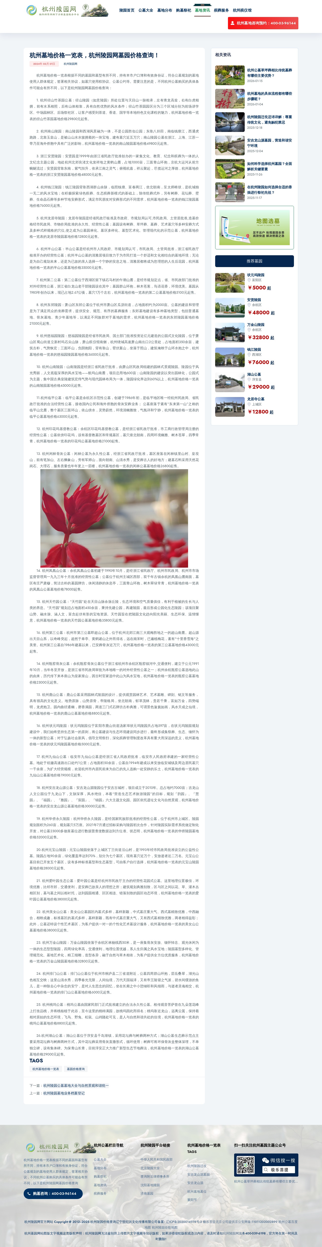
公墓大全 (145, 10)
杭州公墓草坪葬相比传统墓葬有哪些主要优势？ (264, 1181)
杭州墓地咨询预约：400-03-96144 (263, 23)
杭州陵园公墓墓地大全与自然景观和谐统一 (76, 1085)
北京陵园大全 (150, 1168)
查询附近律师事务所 (155, 1176)
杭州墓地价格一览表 (45, 1069)
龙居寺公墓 (255, 399)
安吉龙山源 (195, 1183)
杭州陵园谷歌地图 (164, 1227)
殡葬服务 (221, 10)
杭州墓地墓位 (197, 1191)
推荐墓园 (254, 261)
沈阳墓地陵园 (150, 1185)
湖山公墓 (254, 374)
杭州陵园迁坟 (197, 1166)
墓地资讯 (202, 10)
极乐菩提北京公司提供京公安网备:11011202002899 (240, 1221)
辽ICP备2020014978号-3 (184, 1221)
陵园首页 (126, 10)
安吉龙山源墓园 (198, 1174)
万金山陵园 (255, 324)
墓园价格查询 (76, 1069)
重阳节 (192, 1200)
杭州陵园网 (70, 64)
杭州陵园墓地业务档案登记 (64, 1093)
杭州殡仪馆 (242, 10)
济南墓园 (147, 1193)
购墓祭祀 (183, 10)
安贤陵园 (254, 299)
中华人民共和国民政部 (157, 1159)
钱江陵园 (254, 349)
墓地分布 (164, 10)
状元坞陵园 (255, 274)
